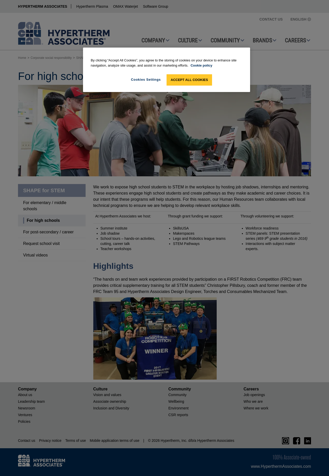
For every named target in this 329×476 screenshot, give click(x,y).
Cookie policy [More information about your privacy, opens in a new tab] (201, 65)
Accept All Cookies (189, 80)
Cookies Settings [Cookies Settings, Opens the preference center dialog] (146, 79)
